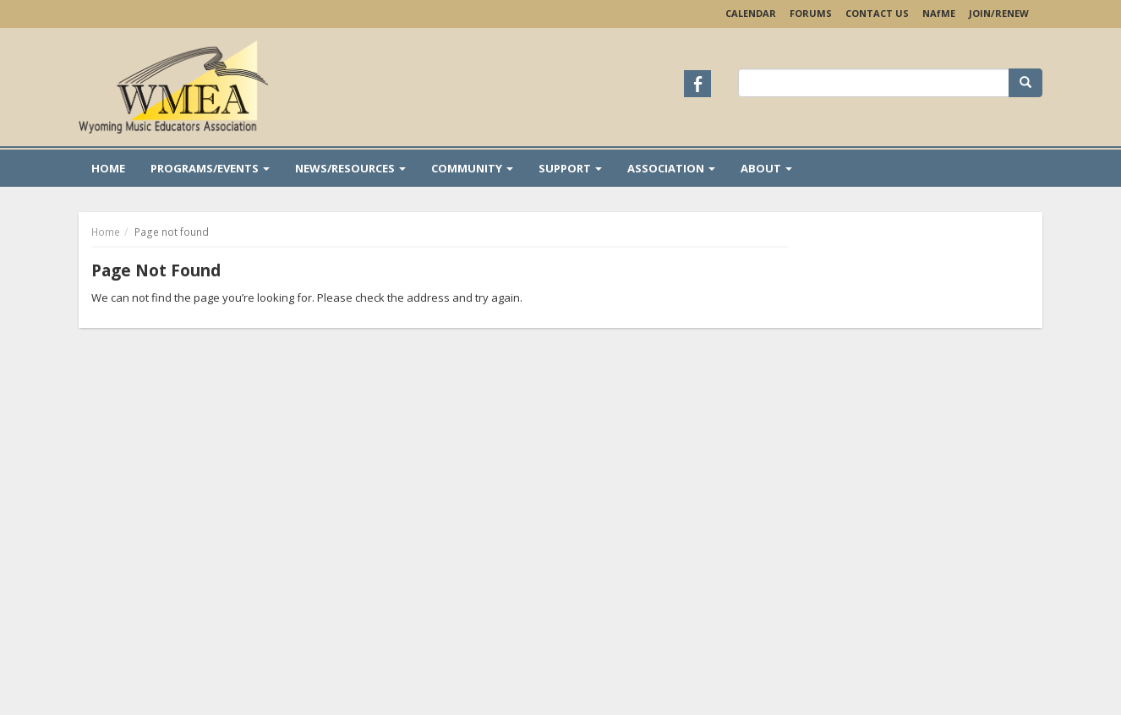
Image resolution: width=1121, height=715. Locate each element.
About (766, 168)
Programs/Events (210, 168)
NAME (938, 13)
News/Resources (350, 168)
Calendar (750, 13)
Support (570, 168)
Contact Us (877, 13)
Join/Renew (999, 13)
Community (472, 168)
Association (671, 168)
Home (108, 168)
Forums (811, 13)
